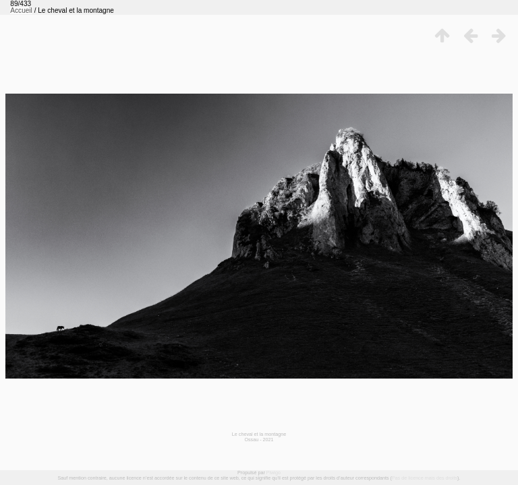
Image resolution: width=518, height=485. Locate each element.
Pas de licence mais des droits (424, 478)
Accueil (21, 10)
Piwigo (273, 473)
